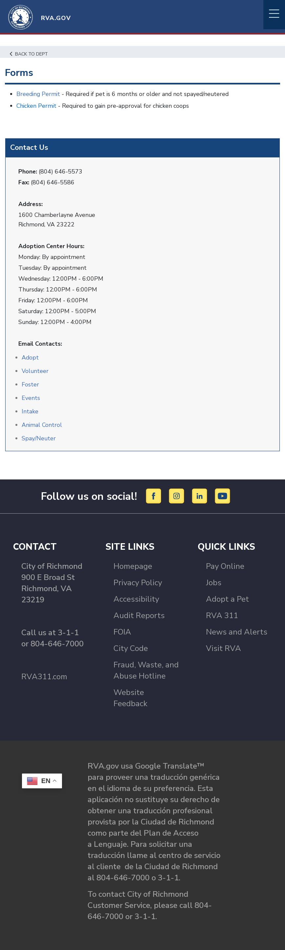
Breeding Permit (38, 94)
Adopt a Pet (227, 598)
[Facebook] (155, 495)
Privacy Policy (137, 582)
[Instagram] (178, 495)
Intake (30, 411)
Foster (30, 384)
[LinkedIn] (201, 495)
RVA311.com (44, 676)
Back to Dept (30, 54)
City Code (130, 648)
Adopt (30, 357)
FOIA (122, 631)
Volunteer (35, 371)
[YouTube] (222, 495)
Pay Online (225, 566)
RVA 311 (222, 615)
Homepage (132, 566)
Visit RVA (223, 648)
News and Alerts (236, 631)
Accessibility (136, 598)
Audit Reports (139, 615)
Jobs (213, 582)
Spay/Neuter (39, 438)
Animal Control (42, 425)
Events (31, 398)
